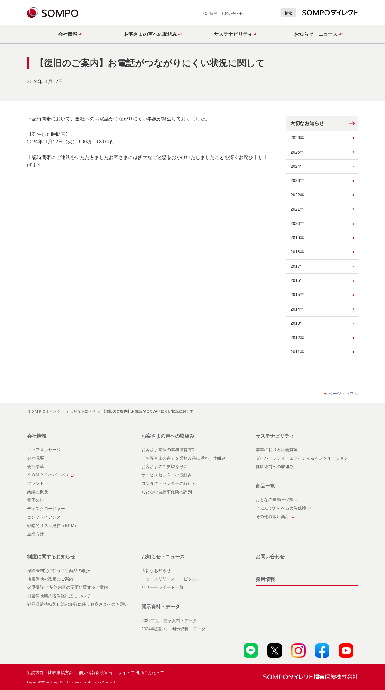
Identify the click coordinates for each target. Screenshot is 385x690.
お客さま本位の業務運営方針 (168, 449)
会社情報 (36, 436)
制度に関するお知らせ (51, 556)
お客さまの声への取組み (167, 436)
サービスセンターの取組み (166, 475)
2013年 (297, 323)
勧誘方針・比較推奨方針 (50, 672)
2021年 (297, 209)
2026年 (297, 137)
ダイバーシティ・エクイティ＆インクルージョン (302, 458)
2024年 (297, 166)
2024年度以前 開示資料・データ (173, 628)
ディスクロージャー (46, 508)
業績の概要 (37, 491)
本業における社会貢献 (277, 449)
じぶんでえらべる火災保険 (283, 508)
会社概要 (35, 458)
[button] (68, 34)
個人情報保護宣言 (95, 672)
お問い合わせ (232, 13)
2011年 (297, 351)
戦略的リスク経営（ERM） (53, 525)
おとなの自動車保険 (277, 499)
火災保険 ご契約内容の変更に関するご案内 (67, 587)
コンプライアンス (44, 517)
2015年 (297, 294)
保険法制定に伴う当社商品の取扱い (60, 570)
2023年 (297, 180)
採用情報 (209, 13)
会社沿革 (35, 466)
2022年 (297, 194)
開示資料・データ (160, 606)
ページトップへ (343, 393)
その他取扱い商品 (275, 516)
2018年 (297, 251)
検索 (288, 13)
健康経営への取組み (275, 466)
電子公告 (35, 500)
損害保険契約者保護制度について (58, 595)
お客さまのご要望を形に (164, 466)
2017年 (297, 266)
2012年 (297, 337)
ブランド (35, 483)
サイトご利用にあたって (141, 672)
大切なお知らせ (307, 123)
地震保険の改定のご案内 (50, 578)
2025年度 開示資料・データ (169, 620)
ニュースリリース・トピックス (170, 578)
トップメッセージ (44, 449)
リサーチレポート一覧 (162, 587)
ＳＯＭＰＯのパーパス (50, 475)
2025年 (297, 152)
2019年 (297, 237)
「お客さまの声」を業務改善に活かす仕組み (183, 458)
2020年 (297, 223)
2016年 (297, 280)
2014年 (297, 309)
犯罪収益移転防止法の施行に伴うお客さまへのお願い (77, 604)
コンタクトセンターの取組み (168, 483)
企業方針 (35, 534)
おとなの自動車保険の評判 (166, 491)
